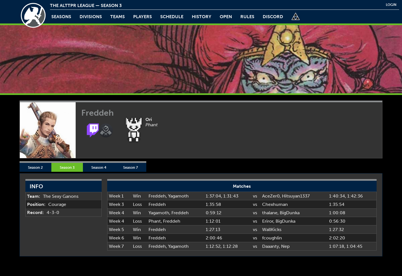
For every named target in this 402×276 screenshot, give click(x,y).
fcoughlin (272, 238)
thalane (269, 212)
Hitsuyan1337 (296, 196)
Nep (285, 246)
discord (273, 16)
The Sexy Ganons (60, 196)
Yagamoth (178, 196)
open (226, 16)
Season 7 (130, 167)
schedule (171, 16)
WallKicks (271, 229)
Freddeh (157, 196)
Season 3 (67, 167)
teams (117, 16)
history (201, 16)
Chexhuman (275, 204)
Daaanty (270, 246)
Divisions (91, 16)
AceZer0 (271, 196)
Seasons (61, 16)
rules (247, 16)
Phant (155, 221)
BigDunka (290, 212)
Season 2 (35, 167)
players (142, 16)
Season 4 (98, 167)
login (391, 5)
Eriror (267, 221)
